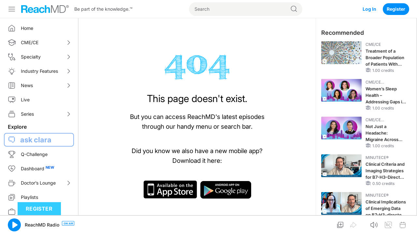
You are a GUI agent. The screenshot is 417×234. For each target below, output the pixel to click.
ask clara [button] (35, 140)
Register (396, 9)
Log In (369, 9)
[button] (14, 224)
